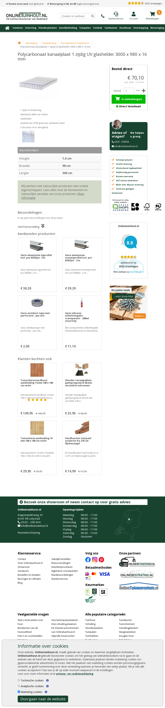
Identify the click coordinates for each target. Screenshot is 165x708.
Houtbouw (125, 27)
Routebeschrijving (29, 532)
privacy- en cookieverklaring (74, 673)
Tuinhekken (91, 635)
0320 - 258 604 (31, 522)
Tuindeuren (125, 620)
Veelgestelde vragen (33, 614)
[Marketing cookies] (19, 692)
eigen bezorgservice (73, 3)
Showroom (24, 566)
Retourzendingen (61, 563)
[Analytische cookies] (19, 686)
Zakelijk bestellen (61, 559)
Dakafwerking (49, 43)
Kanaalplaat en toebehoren (75, 43)
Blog (20, 582)
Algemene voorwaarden (64, 570)
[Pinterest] (101, 559)
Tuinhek (97, 27)
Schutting (30, 27)
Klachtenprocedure (61, 566)
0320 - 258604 (122, 141)
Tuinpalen (85, 27)
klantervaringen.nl (136, 272)
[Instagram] (94, 559)
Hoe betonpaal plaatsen (64, 620)
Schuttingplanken (128, 628)
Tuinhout (17, 27)
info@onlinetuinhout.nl (126, 146)
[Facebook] (88, 559)
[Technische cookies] (19, 680)
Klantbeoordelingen (62, 574)
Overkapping (140, 27)
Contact (22, 559)
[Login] (133, 16)
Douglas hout (126, 635)
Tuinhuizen (110, 27)
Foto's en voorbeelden (30, 635)
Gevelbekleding (68, 27)
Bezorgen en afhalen (29, 578)
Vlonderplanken (47, 27)
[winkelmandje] (152, 14)
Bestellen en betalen (29, 574)
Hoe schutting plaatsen (64, 624)
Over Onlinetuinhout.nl (30, 563)
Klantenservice (29, 553)
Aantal (117, 90)
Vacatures (23, 570)
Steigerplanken (127, 631)
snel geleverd (24, 3)
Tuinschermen (127, 624)
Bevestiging (157, 27)
